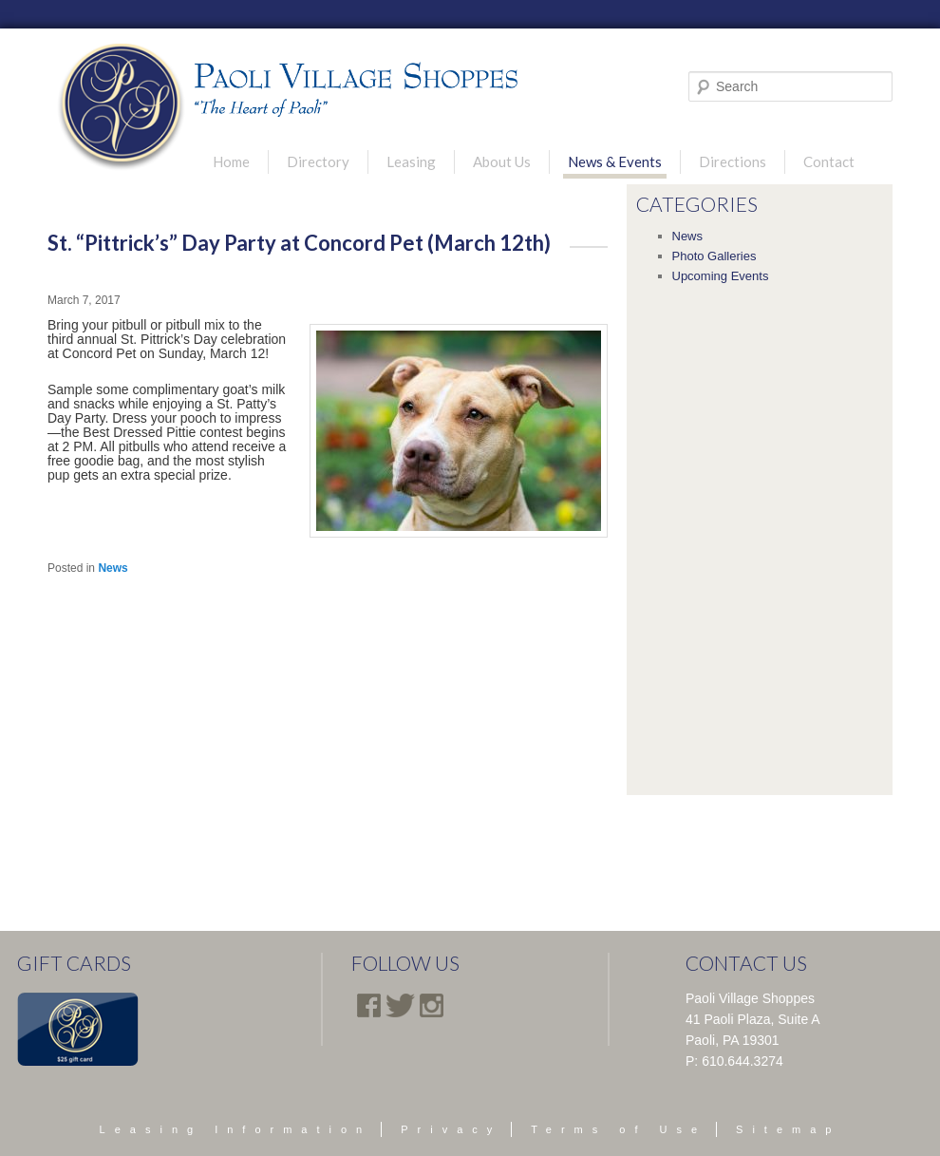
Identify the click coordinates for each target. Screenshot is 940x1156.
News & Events (615, 161)
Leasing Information (236, 1129)
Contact (829, 161)
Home (231, 161)
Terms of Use (618, 1129)
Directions (732, 161)
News (112, 568)
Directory (318, 161)
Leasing (411, 161)
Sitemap (788, 1129)
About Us (502, 161)
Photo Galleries (714, 256)
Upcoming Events (720, 276)
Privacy (451, 1129)
